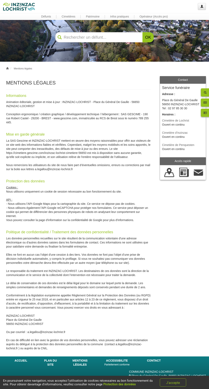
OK (148, 37)
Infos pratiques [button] (119, 16)
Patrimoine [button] (93, 16)
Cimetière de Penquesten (178, 145)
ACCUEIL (20, 360)
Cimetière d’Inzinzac (175, 132)
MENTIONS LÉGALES (80, 362)
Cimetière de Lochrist (175, 120)
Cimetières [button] (68, 16)
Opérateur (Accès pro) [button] (154, 16)
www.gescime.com (65, 118)
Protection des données (119, 384)
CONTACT (154, 360)
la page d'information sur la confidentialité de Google (69, 220)
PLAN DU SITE (50, 362)
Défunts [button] (46, 16)
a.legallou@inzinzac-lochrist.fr (54, 169)
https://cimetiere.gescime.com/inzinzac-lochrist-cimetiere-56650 (46, 153)
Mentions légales (23, 68)
